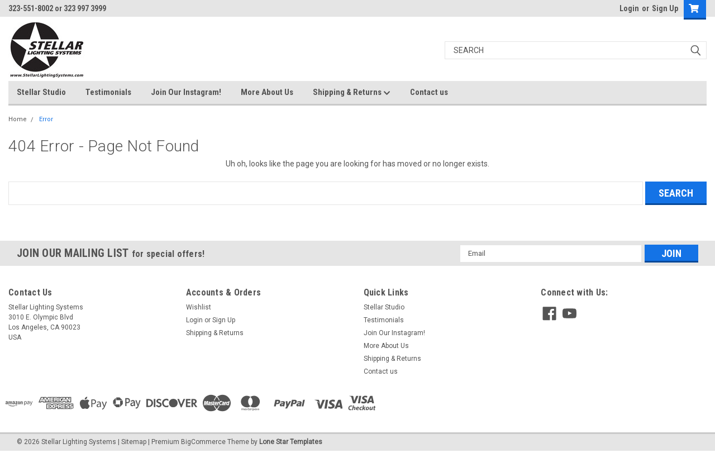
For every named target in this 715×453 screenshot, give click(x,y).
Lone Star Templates (290, 442)
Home (17, 119)
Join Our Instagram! (186, 92)
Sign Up (665, 8)
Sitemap (133, 442)
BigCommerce (203, 442)
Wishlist (198, 307)
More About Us (267, 92)
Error (46, 119)
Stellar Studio (41, 92)
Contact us (429, 92)
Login (629, 8)
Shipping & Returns (351, 92)
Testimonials (108, 92)
